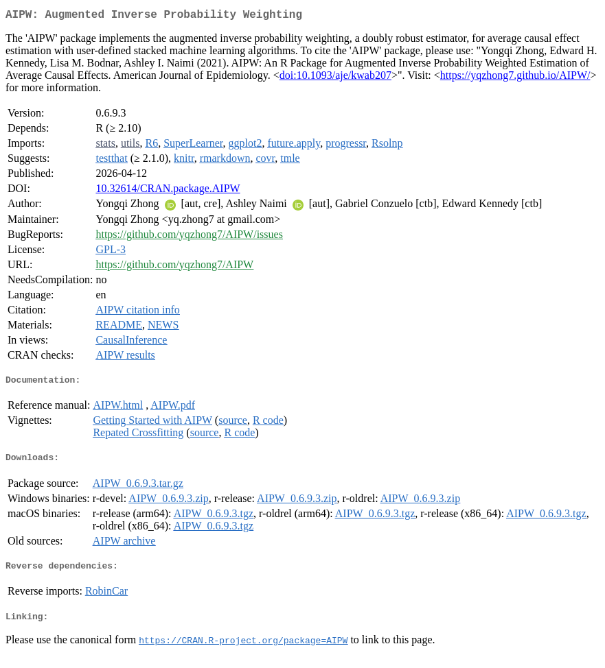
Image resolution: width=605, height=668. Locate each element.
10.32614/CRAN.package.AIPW (167, 191)
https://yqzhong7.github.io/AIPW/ (515, 78)
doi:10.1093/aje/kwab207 (335, 78)
